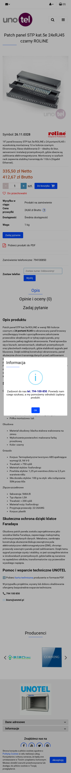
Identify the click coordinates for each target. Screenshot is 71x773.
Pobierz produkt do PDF (19, 245)
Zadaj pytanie (13, 235)
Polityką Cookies (10, 754)
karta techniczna (24, 577)
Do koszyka (46, 186)
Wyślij (29, 278)
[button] (62, 4)
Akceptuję (58, 760)
